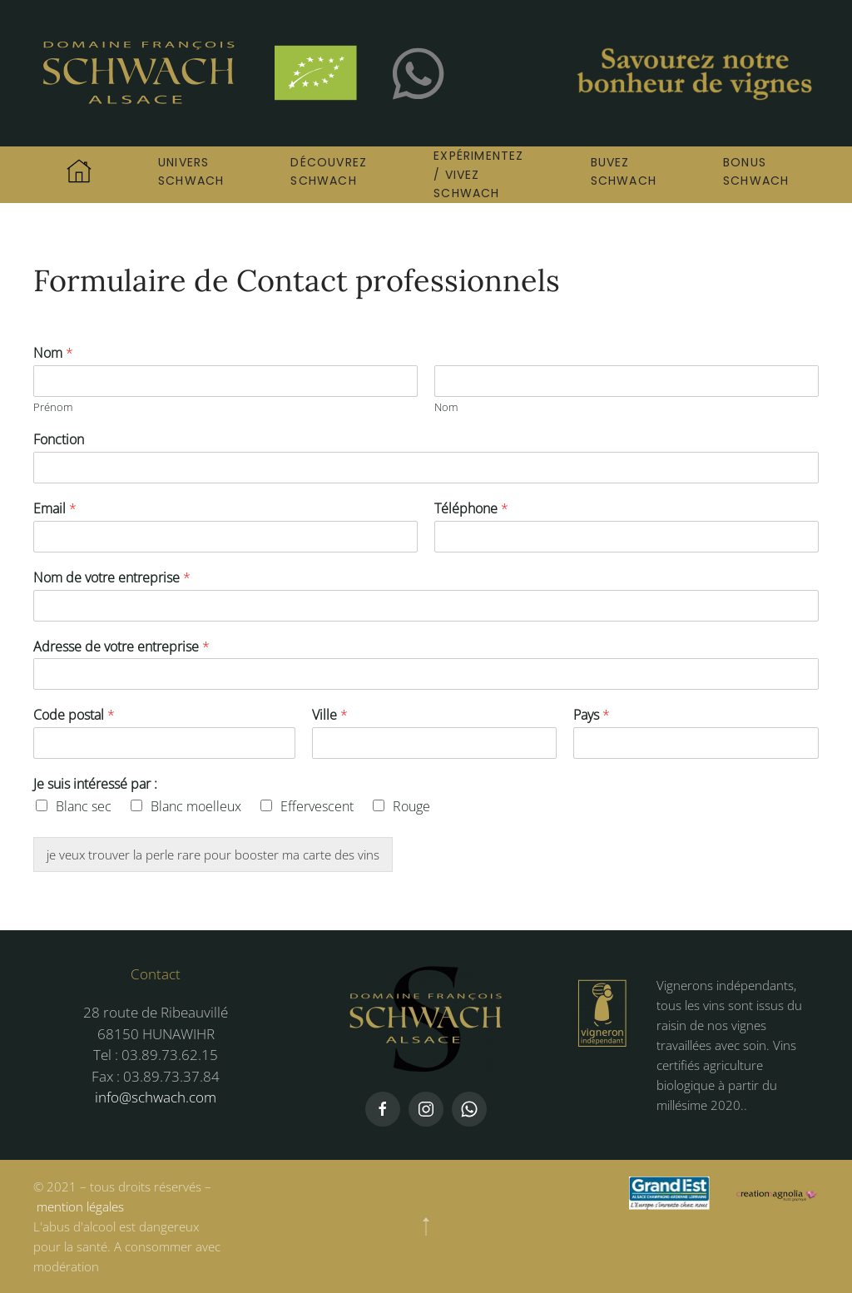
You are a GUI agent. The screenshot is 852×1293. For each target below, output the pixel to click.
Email (55, 509)
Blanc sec (83, 806)
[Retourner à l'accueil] (199, 73)
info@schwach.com (155, 1097)
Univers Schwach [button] (191, 171)
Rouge (411, 806)
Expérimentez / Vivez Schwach (478, 174)
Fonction (58, 439)
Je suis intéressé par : (95, 784)
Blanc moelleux (196, 806)
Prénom (52, 407)
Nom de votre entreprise (112, 578)
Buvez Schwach (623, 171)
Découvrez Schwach (328, 171)
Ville (330, 715)
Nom (53, 353)
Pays (591, 715)
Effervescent (317, 806)
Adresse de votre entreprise (121, 647)
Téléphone (471, 509)
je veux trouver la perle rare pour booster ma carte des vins (213, 854)
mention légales (80, 1206)
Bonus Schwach (756, 171)
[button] (426, 1226)
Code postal (74, 715)
